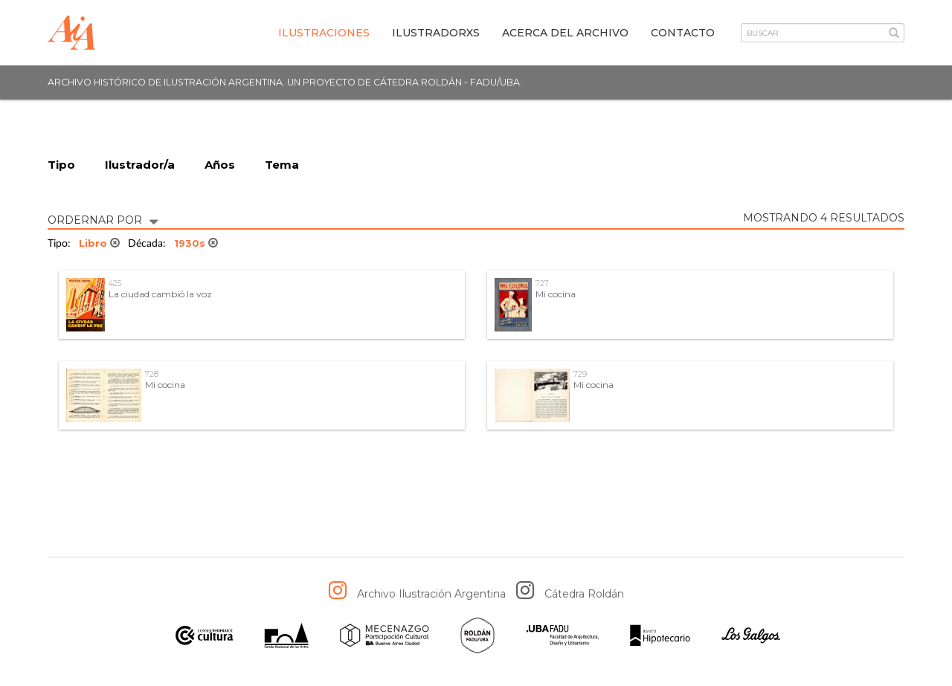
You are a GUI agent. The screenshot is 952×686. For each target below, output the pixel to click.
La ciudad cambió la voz (160, 294)
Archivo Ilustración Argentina (431, 594)
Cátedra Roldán (584, 594)
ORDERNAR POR (103, 219)
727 (542, 283)
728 (151, 374)
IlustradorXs (436, 32)
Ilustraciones (324, 32)
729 (580, 374)
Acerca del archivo (565, 32)
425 (115, 283)
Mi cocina (556, 294)
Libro (99, 243)
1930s (196, 243)
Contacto (683, 32)
